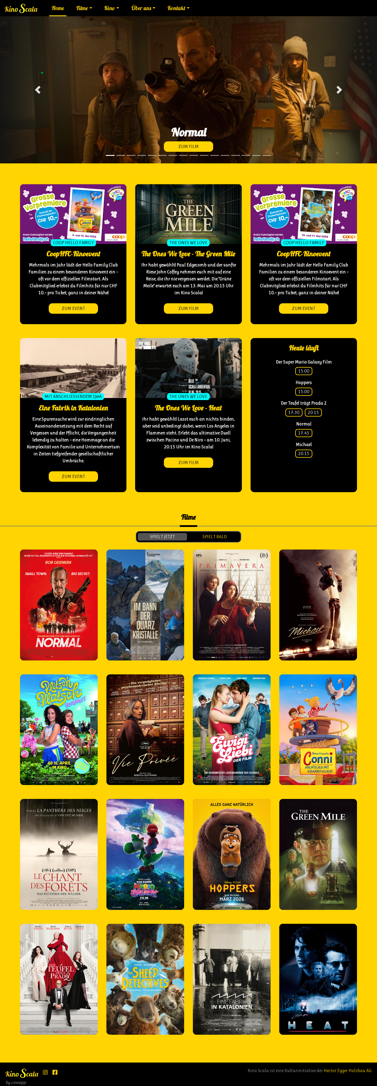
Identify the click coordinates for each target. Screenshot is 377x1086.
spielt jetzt (162, 536)
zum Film (188, 146)
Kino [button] (109, 8)
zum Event (73, 308)
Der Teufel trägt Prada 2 (304, 403)
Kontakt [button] (176, 8)
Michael (304, 444)
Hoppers (304, 382)
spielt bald (214, 536)
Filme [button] (82, 8)
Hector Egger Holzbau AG (347, 1070)
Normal (303, 424)
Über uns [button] (141, 8)
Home (58, 8)
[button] (37, 89)
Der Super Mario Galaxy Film (304, 362)
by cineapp (16, 1082)
